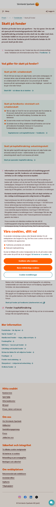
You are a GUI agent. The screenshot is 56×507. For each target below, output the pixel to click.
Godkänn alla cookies (28, 261)
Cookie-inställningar (28, 275)
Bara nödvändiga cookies (28, 268)
